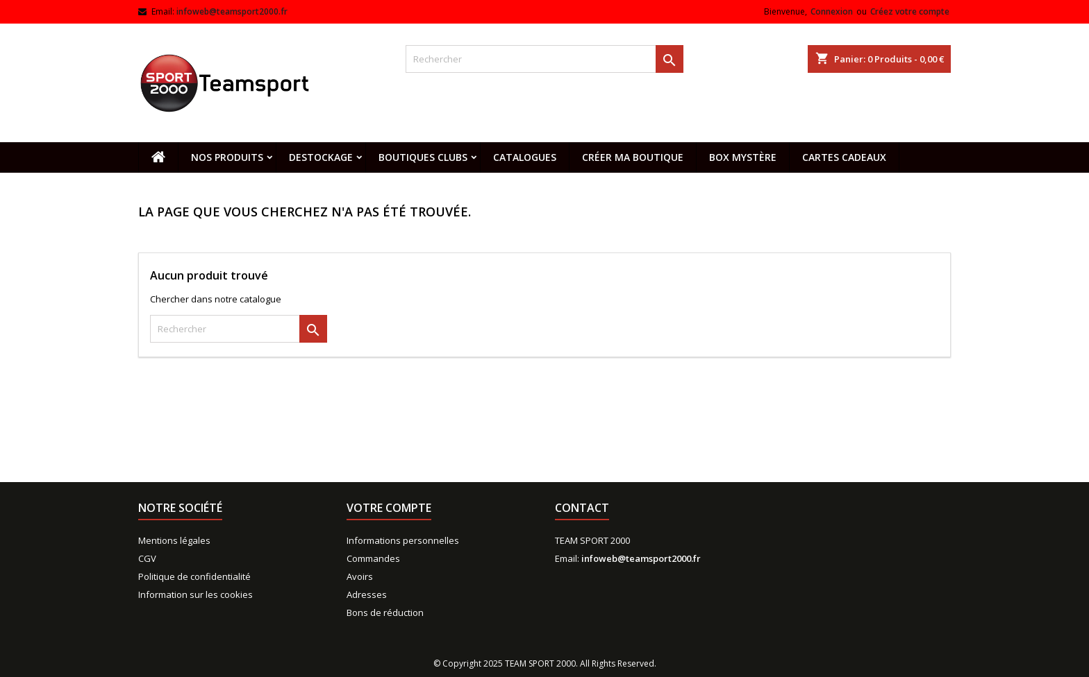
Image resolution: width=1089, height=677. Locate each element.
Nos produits (227, 157)
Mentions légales (174, 540)
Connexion (831, 11)
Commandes (373, 558)
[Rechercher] (544, 59)
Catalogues (524, 157)
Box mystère (742, 157)
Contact (582, 507)
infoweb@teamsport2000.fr (232, 11)
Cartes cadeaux (844, 157)
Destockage (321, 157)
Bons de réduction (385, 612)
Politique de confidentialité (194, 576)
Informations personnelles (403, 540)
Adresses (367, 594)
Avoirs (360, 576)
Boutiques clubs (423, 157)
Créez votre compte (909, 11)
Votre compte (389, 507)
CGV (147, 558)
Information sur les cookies (195, 594)
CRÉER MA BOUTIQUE (632, 157)
